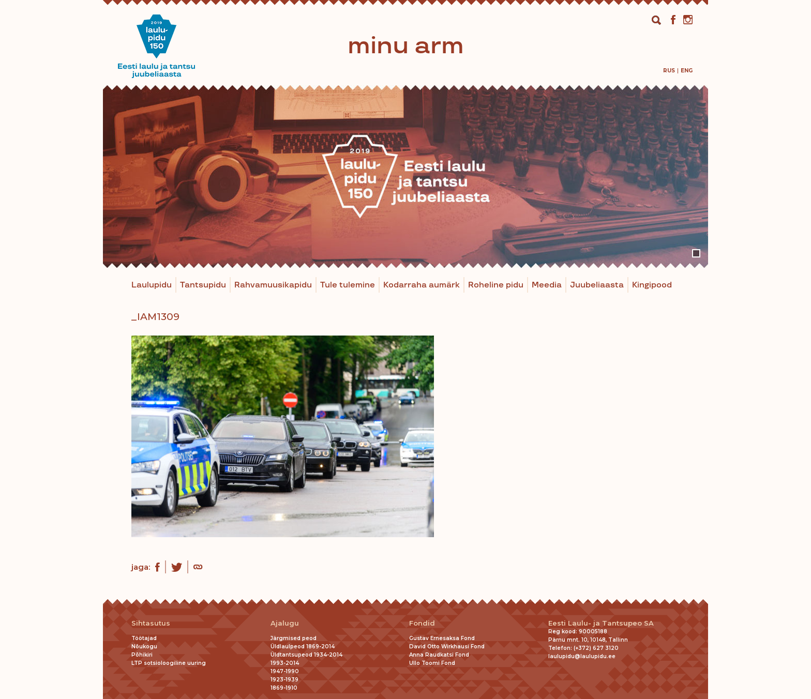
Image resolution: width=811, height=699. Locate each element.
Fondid (422, 623)
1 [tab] (696, 253)
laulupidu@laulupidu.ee (581, 656)
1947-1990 (285, 671)
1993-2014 (285, 663)
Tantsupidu (203, 285)
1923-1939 (284, 679)
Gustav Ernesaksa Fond (442, 638)
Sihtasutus (150, 623)
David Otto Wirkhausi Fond (447, 646)
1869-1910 (284, 688)
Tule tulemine (347, 285)
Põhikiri (142, 654)
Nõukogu (144, 646)
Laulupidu (151, 285)
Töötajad (144, 638)
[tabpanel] (405, 176)
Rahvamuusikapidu (273, 285)
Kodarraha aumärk (421, 285)
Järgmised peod (294, 638)
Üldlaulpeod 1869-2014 (303, 646)
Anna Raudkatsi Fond (439, 654)
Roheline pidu (495, 285)
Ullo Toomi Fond (432, 663)
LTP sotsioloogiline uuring (168, 663)
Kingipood (652, 285)
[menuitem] (669, 70)
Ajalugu (285, 623)
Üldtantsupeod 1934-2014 (306, 654)
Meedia (547, 285)
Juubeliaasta (597, 285)
